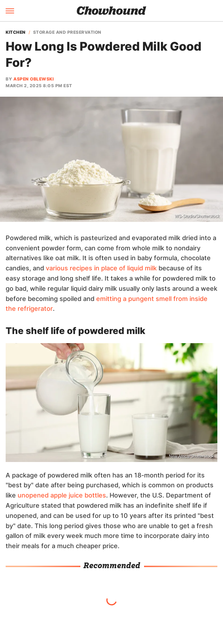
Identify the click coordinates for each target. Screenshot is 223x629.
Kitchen (16, 32)
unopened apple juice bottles (62, 495)
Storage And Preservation (67, 32)
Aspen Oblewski (33, 79)
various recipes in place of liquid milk (101, 268)
